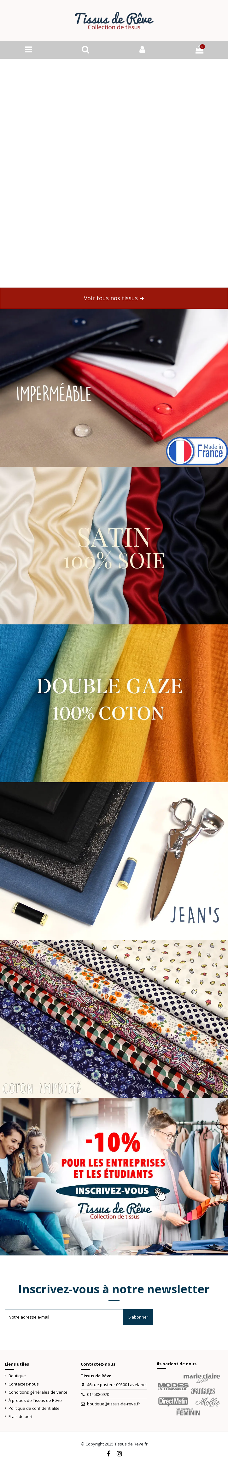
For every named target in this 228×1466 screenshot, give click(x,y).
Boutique (17, 1376)
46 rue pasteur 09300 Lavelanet (117, 1384)
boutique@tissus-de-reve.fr (113, 1404)
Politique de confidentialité (34, 1408)
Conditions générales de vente (38, 1392)
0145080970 (98, 1394)
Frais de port (20, 1416)
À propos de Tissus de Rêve (35, 1400)
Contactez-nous (24, 1384)
